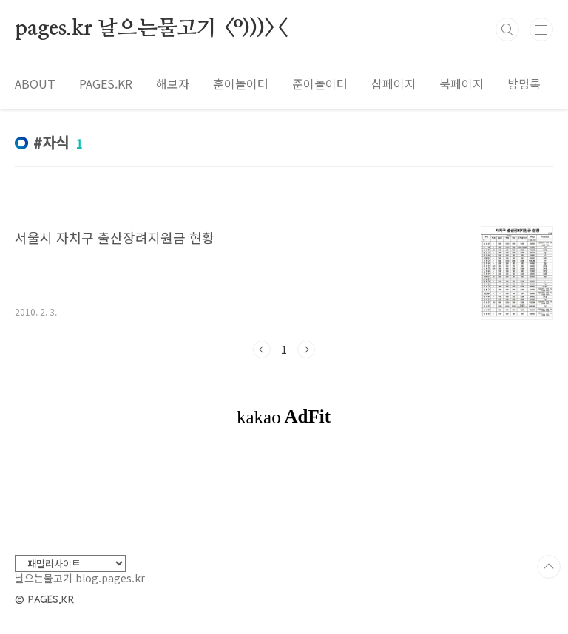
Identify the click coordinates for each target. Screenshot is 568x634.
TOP (549, 567)
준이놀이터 (320, 83)
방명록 (524, 83)
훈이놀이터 (240, 83)
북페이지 (461, 83)
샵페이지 (393, 83)
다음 (306, 349)
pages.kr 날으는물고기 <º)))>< (150, 28)
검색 (507, 29)
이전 (262, 349)
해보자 (172, 83)
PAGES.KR (105, 83)
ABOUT (35, 83)
